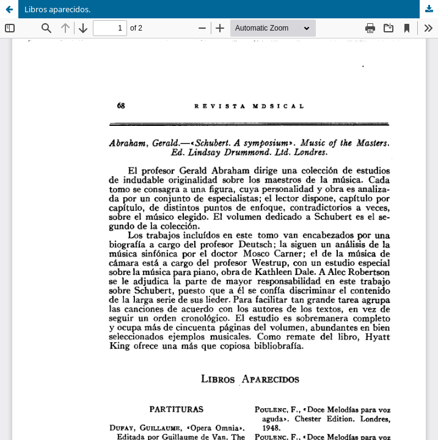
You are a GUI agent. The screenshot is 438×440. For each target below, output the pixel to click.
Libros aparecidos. (57, 9)
